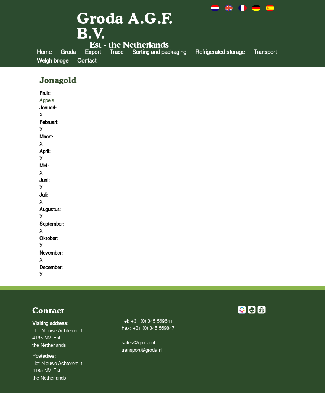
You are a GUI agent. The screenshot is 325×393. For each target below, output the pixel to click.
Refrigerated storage (220, 52)
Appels (46, 100)
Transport (265, 52)
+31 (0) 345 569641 (152, 321)
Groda (68, 52)
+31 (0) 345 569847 (153, 328)
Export (93, 52)
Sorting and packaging (159, 52)
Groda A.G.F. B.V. (125, 25)
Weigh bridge (52, 61)
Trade (116, 52)
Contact (86, 61)
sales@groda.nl (138, 343)
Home (44, 52)
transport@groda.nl (142, 350)
